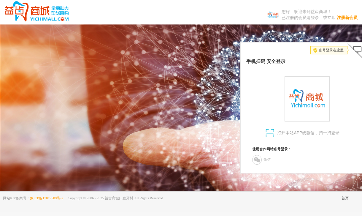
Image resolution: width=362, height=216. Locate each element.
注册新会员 (347, 17)
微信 (261, 160)
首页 (345, 198)
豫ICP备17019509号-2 (46, 198)
